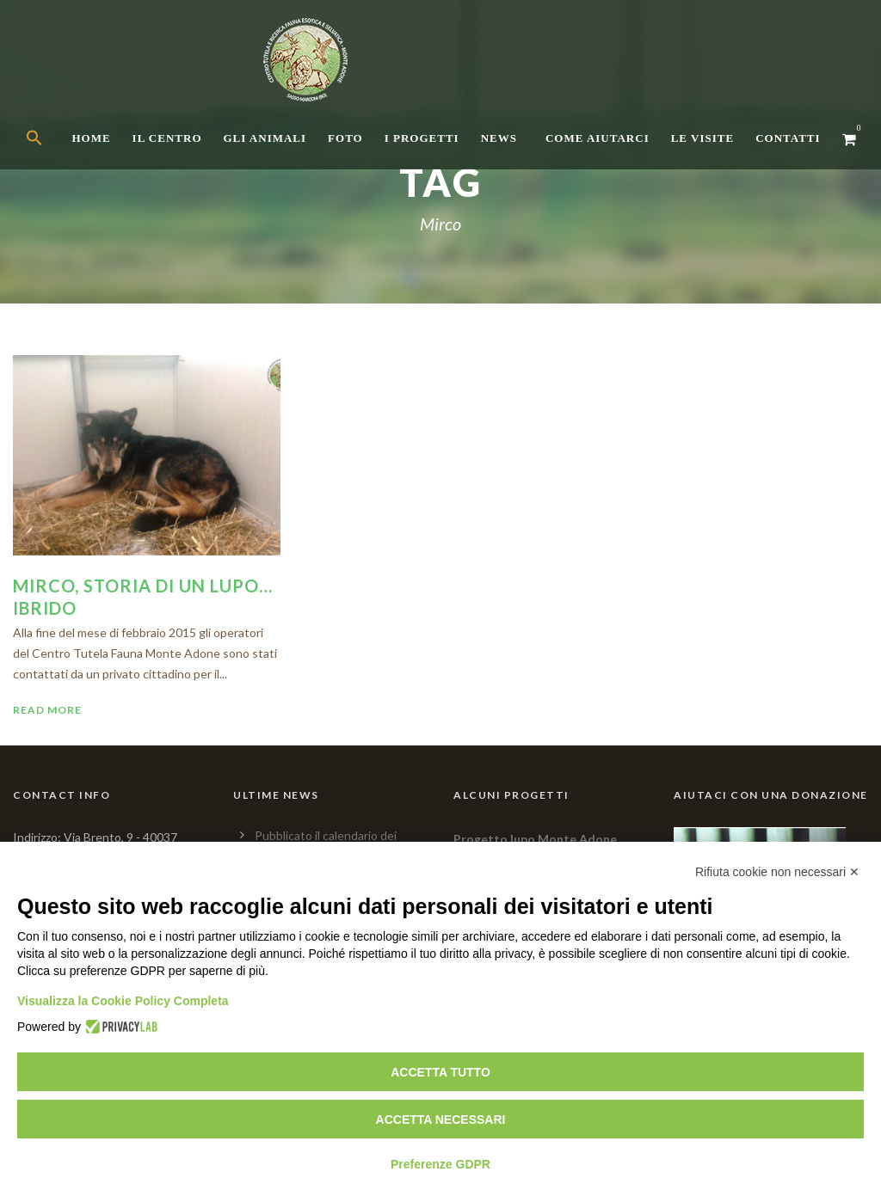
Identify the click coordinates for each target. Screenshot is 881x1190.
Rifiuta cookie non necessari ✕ (777, 872)
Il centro (167, 138)
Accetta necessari (441, 1119)
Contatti (787, 138)
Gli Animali (265, 138)
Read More (47, 709)
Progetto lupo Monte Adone (535, 838)
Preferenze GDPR (440, 1164)
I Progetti (422, 138)
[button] (48, 153)
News (499, 138)
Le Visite (702, 138)
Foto (345, 138)
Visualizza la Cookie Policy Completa (123, 1001)
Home (90, 138)
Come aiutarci (597, 138)
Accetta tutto (440, 1072)
